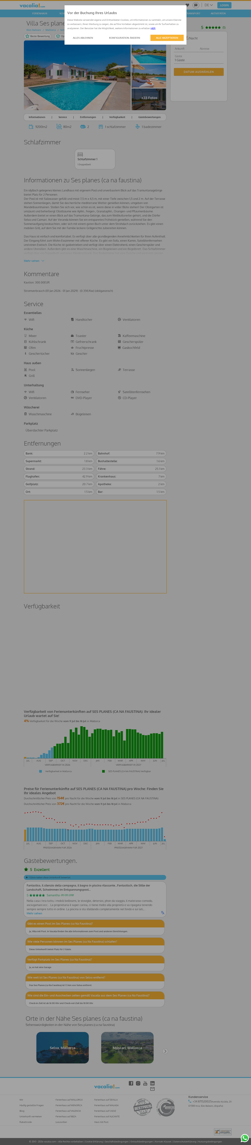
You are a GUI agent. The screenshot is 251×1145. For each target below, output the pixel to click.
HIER (153, 28)
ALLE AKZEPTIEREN (167, 37)
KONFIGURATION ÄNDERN (124, 37)
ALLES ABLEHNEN (83, 37)
